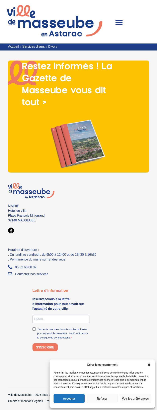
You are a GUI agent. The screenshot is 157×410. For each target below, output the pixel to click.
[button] (149, 365)
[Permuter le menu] (119, 22)
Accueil (13, 46)
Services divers (33, 46)
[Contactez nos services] (10, 274)
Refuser (102, 398)
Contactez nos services (31, 274)
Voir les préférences (135, 398)
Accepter (69, 398)
